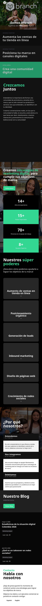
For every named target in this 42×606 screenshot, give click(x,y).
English (17, 600)
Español (9, 600)
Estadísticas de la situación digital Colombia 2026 (18, 525)
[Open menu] (38, 2)
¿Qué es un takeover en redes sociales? (16, 551)
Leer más (6, 535)
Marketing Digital (7, 531)
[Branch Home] (8, 2)
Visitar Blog (9, 506)
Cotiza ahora (9, 188)
